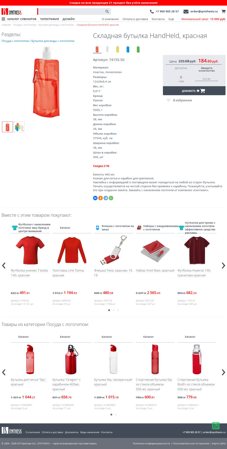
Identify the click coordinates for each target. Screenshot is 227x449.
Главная (6, 24)
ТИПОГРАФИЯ (49, 19)
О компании (110, 19)
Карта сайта (219, 443)
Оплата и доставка (135, 19)
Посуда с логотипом (24, 24)
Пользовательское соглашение (191, 443)
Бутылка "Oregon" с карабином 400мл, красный (66, 384)
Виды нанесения (89, 432)
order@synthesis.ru (204, 11)
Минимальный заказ (203, 19)
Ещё (171, 19)
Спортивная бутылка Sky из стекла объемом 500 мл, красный (154, 384)
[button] (109, 310)
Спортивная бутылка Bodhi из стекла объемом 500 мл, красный (195, 384)
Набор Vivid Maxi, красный (155, 270)
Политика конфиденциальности (151, 443)
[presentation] (3, 264)
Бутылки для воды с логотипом (56, 24)
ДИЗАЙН (69, 19)
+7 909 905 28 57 (167, 11)
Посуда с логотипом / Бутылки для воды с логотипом (37, 41)
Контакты (158, 19)
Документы (71, 432)
